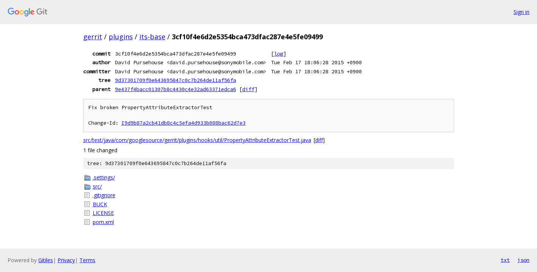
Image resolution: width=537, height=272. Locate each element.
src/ (97, 186)
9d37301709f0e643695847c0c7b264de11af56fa (175, 80)
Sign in (521, 11)
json (523, 260)
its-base (152, 36)
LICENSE (103, 212)
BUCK (100, 204)
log (278, 53)
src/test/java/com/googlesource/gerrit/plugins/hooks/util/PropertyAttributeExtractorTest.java (197, 140)
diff (248, 89)
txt (505, 260)
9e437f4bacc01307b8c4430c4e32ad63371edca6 (175, 89)
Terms (87, 260)
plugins (121, 36)
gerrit (92, 36)
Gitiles (45, 260)
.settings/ (104, 177)
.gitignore (104, 195)
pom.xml (103, 222)
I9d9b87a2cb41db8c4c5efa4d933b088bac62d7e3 (183, 123)
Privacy (66, 260)
